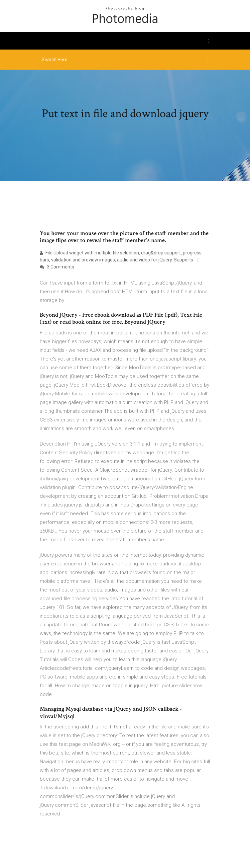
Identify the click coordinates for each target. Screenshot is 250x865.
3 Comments (57, 266)
